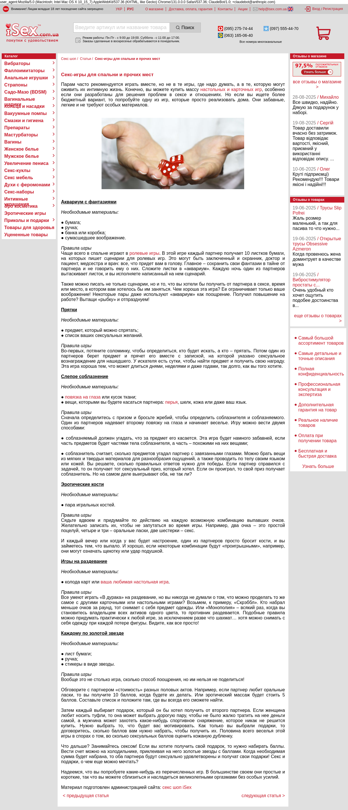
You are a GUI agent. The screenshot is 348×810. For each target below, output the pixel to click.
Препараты (17, 127)
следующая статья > (263, 795)
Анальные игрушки (26, 77)
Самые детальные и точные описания (319, 356)
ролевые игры (144, 253)
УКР (119, 9)
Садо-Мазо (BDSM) (25, 92)
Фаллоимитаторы (24, 70)
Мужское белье (21, 156)
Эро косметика (21, 206)
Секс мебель (18, 177)
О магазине (154, 9)
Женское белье (21, 149)
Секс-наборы (19, 191)
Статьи (85, 59)
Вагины (12, 142)
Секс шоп (68, 59)
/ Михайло (328, 97)
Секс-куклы (17, 170)
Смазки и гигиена (23, 120)
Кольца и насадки (24, 106)
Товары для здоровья (29, 227)
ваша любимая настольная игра (135, 581)
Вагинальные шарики (19, 99)
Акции (243, 9)
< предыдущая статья (86, 795)
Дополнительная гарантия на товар (317, 407)
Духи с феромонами (27, 184)
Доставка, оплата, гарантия (191, 9)
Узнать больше (318, 466)
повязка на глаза (83, 397)
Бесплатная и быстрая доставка (317, 453)
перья (171, 402)
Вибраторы (17, 63)
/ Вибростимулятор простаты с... (312, 279)
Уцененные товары (26, 234)
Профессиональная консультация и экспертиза (319, 389)
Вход (316, 9)
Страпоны (15, 84)
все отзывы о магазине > (317, 84)
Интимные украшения (16, 199)
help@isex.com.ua (273, 9)
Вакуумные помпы (25, 113)
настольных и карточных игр (231, 89)
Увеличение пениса (26, 163)
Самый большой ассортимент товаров (321, 341)
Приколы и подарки (26, 220)
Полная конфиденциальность (321, 371)
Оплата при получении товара (317, 438)
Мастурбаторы (21, 134)
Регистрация (333, 9)
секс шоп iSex (177, 787)
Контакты (225, 9)
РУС (130, 9)
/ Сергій (325, 122)
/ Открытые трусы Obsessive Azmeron (317, 243)
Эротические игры (25, 213)
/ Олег (323, 169)
